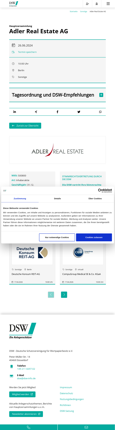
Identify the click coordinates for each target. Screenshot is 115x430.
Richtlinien (65, 404)
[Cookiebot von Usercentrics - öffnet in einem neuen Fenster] (100, 191)
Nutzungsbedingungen (72, 398)
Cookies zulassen (94, 237)
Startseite (73, 11)
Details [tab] (57, 198)
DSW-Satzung (67, 410)
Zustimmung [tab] (20, 198)
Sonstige (83, 11)
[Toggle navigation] (108, 4)
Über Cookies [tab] (95, 198)
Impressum (66, 386)
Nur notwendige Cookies (57, 237)
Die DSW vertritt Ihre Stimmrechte (81, 184)
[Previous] (51, 294)
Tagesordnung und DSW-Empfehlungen (54, 94)
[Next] (64, 294)
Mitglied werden (20, 393)
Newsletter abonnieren (24, 413)
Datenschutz (66, 392)
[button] (15, 111)
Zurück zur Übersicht (27, 125)
